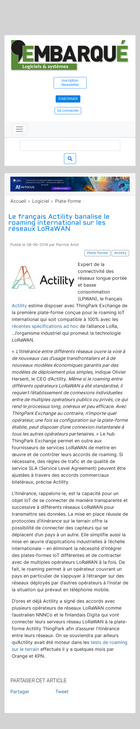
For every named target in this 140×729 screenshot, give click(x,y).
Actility (19, 305)
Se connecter (68, 110)
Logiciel (40, 201)
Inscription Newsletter (70, 82)
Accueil (18, 201)
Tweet (62, 691)
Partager (19, 691)
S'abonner (68, 98)
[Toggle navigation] (19, 129)
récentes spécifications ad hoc (45, 326)
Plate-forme (68, 201)
